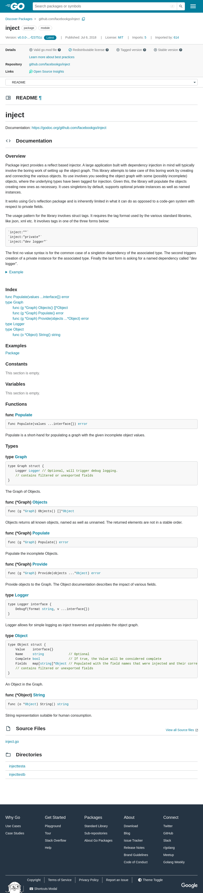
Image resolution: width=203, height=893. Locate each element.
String (39, 695)
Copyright (34, 880)
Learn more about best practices (51, 57)
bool (36, 659)
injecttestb (17, 774)
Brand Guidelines (136, 855)
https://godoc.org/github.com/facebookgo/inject (69, 128)
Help (48, 847)
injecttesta (17, 766)
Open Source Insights (46, 71)
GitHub (168, 833)
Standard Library (96, 826)
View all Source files (180, 730)
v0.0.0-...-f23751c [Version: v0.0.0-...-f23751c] (24, 37)
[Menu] (101, 82)
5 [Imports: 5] (139, 37)
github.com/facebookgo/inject (59, 19)
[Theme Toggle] (150, 880)
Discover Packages (18, 19)
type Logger (15, 324)
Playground (53, 826)
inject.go (12, 741)
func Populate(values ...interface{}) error (37, 297)
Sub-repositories (95, 833)
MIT (120, 37)
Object (68, 511)
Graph (21, 457)
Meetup (168, 855)
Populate (23, 415)
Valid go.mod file (45, 50)
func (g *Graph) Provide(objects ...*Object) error (51, 318)
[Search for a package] (105, 6)
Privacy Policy (89, 880)
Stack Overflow (55, 840)
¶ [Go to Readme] (40, 98)
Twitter (168, 826)
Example (17, 272)
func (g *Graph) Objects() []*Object (40, 308)
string (47, 609)
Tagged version (131, 50)
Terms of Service (60, 880)
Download (131, 826)
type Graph (14, 302)
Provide (39, 564)
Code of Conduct (136, 862)
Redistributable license (88, 50)
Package (12, 353)
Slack (167, 840)
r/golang (169, 847)
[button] (31, 50)
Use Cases (13, 826)
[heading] (19, 6)
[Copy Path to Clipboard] (83, 19)
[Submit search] (181, 6)
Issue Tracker (133, 840)
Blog (127, 833)
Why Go (12, 817)
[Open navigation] (193, 6)
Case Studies (14, 833)
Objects (39, 502)
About (129, 817)
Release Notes (134, 847)
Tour (48, 833)
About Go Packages (98, 840)
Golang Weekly (174, 862)
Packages (93, 817)
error (83, 424)
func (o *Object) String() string (36, 335)
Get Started (55, 817)
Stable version (168, 50)
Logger (34, 471)
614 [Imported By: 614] (167, 37)
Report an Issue (117, 880)
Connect (170, 817)
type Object (14, 329)
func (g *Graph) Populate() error (38, 313)
